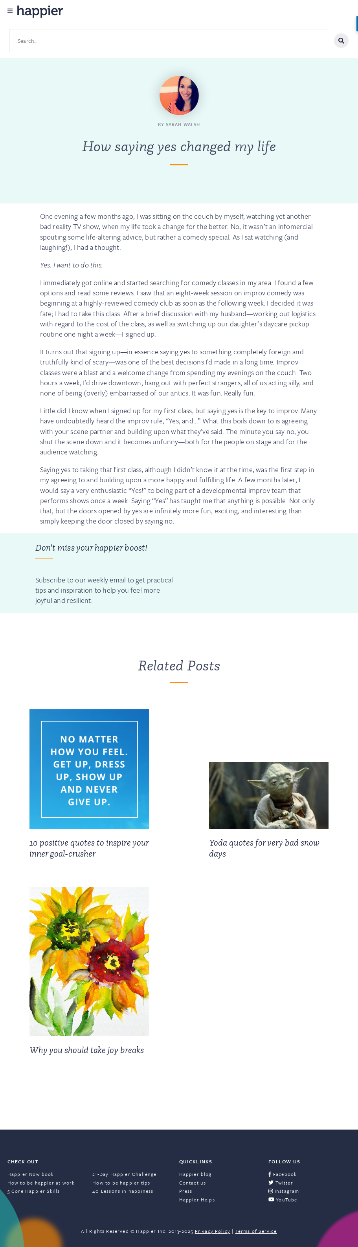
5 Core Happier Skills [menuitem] (33, 1190)
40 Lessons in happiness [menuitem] (122, 1190)
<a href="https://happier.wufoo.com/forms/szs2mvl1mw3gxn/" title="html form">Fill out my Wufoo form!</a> (248, 573)
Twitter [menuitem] (280, 1182)
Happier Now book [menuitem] (30, 1173)
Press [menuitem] (186, 1190)
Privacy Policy (213, 1230)
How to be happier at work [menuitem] (41, 1182)
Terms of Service (256, 1230)
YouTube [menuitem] (282, 1199)
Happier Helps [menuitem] (197, 1199)
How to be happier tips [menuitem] (121, 1182)
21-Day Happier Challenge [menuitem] (124, 1173)
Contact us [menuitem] (192, 1182)
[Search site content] (168, 40)
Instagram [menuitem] (283, 1190)
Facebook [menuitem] (282, 1173)
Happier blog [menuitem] (195, 1173)
